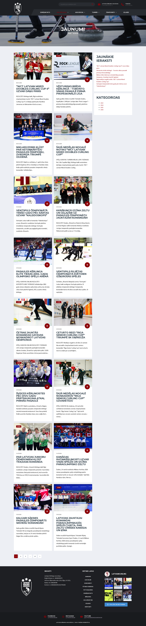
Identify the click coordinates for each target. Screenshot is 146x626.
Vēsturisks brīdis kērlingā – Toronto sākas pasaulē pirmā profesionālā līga (70, 90)
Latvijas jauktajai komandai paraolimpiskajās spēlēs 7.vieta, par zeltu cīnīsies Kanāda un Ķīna (71, 524)
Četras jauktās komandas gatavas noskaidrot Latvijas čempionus (30, 336)
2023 (101, 103)
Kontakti (88, 607)
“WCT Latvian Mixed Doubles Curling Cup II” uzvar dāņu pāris (32, 89)
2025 (101, 108)
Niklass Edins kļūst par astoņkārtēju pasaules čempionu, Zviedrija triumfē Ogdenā (30, 152)
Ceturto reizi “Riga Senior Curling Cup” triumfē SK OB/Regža (70, 335)
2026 (101, 110)
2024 (101, 105)
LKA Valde (88, 580)
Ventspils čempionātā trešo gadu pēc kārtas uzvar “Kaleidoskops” (32, 213)
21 (35, 556)
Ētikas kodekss (88, 586)
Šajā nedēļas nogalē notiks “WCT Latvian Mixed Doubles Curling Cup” (72, 151)
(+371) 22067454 (128, 5)
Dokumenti (88, 583)
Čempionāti (110, 12)
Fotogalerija (88, 590)
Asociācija (79, 12)
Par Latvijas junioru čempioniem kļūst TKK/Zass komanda (31, 459)
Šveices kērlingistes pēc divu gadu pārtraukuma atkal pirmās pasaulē (30, 397)
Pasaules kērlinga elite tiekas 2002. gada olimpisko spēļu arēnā (32, 274)
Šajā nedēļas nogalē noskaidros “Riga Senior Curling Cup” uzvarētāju (71, 397)
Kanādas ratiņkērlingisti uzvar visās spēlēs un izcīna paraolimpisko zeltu (72, 460)
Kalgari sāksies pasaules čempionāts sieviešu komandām (31, 520)
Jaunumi (88, 576)
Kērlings (88, 596)
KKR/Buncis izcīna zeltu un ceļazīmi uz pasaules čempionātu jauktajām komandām (72, 214)
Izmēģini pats (45, 12)
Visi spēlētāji (88, 600)
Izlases (126, 12)
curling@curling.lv (107, 5)
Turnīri (95, 12)
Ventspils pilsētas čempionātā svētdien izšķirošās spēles (71, 274)
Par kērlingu (62, 12)
